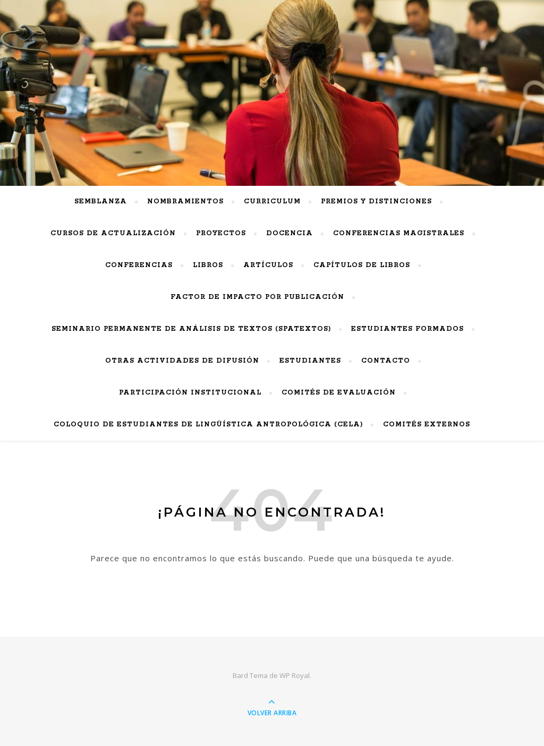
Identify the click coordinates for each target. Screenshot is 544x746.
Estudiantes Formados (407, 329)
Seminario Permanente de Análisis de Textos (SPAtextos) (191, 329)
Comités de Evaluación (339, 393)
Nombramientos (185, 201)
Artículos (268, 265)
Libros (208, 265)
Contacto (385, 361)
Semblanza (100, 201)
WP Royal (294, 675)
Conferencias (139, 265)
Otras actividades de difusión (182, 361)
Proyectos (221, 233)
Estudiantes (310, 361)
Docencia (289, 233)
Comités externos (426, 424)
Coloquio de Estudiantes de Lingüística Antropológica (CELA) (208, 424)
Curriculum (272, 201)
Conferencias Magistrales (398, 233)
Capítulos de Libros (361, 265)
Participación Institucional (190, 393)
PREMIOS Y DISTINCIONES (376, 201)
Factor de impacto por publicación (257, 297)
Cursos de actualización (113, 233)
